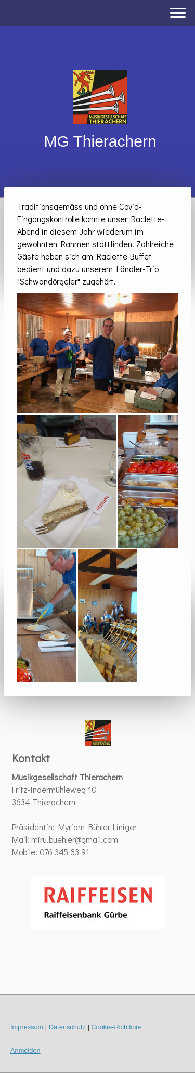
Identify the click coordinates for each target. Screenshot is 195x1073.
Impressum (26, 1027)
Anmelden (25, 1050)
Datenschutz (67, 1027)
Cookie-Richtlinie (116, 1027)
